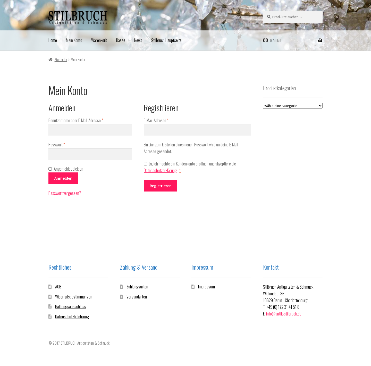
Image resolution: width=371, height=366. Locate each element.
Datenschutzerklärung (160, 170)
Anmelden (63, 178)
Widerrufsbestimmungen (73, 297)
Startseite (61, 59)
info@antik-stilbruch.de (283, 314)
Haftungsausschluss (70, 306)
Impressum (206, 287)
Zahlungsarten (137, 287)
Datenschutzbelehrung (72, 316)
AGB (58, 287)
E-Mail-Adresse (164, 120)
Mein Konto (74, 40)
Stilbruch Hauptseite (166, 40)
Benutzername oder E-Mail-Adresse (84, 120)
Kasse (120, 40)
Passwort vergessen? (64, 193)
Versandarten (137, 297)
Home (52, 40)
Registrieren (161, 185)
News (138, 40)
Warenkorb (99, 40)
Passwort (65, 145)
